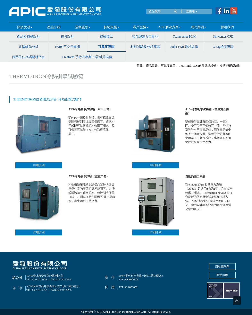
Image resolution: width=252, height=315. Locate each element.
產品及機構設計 (28, 36)
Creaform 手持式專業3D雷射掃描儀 (87, 57)
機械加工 (106, 36)
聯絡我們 (227, 27)
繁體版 (190, 11)
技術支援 (111, 27)
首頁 (139, 65)
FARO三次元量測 (67, 46)
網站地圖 (222, 275)
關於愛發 (24, 27)
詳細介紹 (39, 165)
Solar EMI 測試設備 (184, 46)
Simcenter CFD (223, 36)
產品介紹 (53, 27)
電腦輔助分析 (28, 46)
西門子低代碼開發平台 (28, 57)
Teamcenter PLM (184, 36)
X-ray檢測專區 (223, 46)
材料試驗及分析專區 (145, 46)
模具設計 (67, 36)
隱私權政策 (222, 266)
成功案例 (198, 27)
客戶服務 (140, 27)
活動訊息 (82, 27)
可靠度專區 (106, 46)
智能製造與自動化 (145, 36)
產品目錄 (152, 65)
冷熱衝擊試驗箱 (230, 65)
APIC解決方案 (169, 27)
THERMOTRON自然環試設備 (197, 65)
